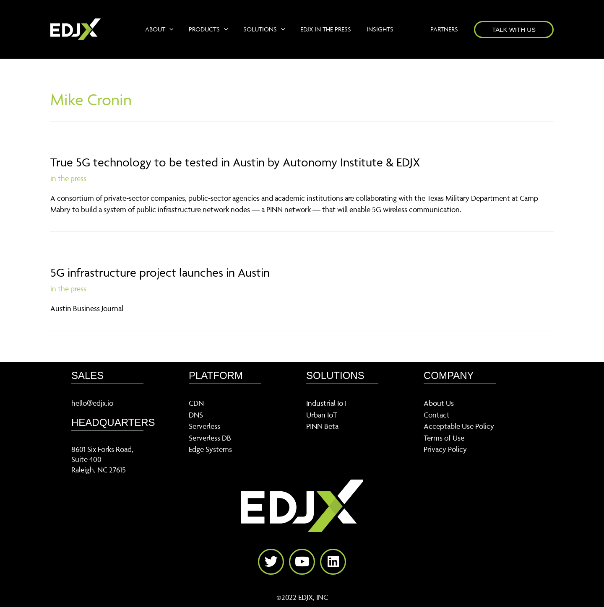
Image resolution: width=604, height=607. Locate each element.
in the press (68, 178)
